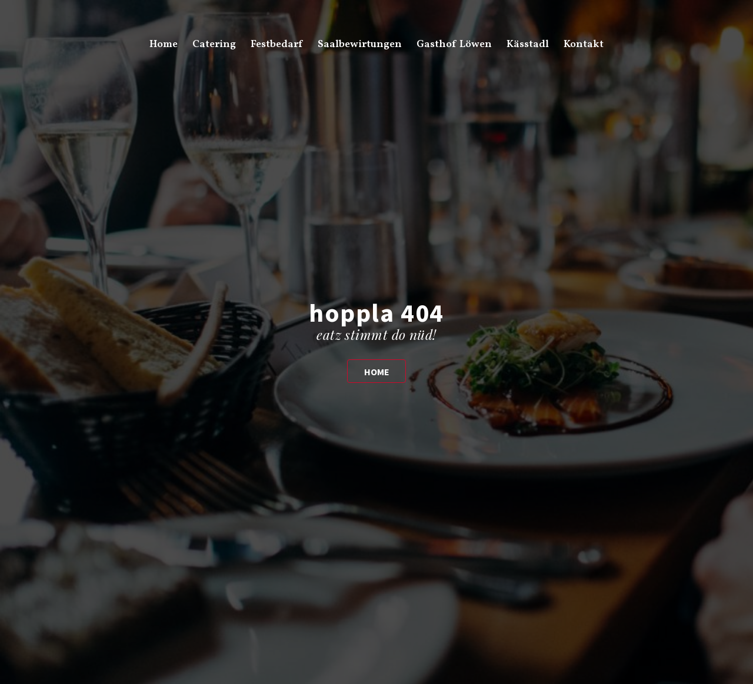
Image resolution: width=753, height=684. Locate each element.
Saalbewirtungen (360, 44)
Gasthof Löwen (454, 44)
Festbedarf (276, 44)
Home (163, 44)
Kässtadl (528, 44)
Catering (214, 44)
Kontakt (584, 44)
